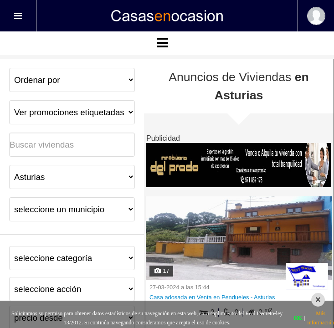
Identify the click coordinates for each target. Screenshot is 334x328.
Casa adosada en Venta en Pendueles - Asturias (212, 297)
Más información (320, 318)
